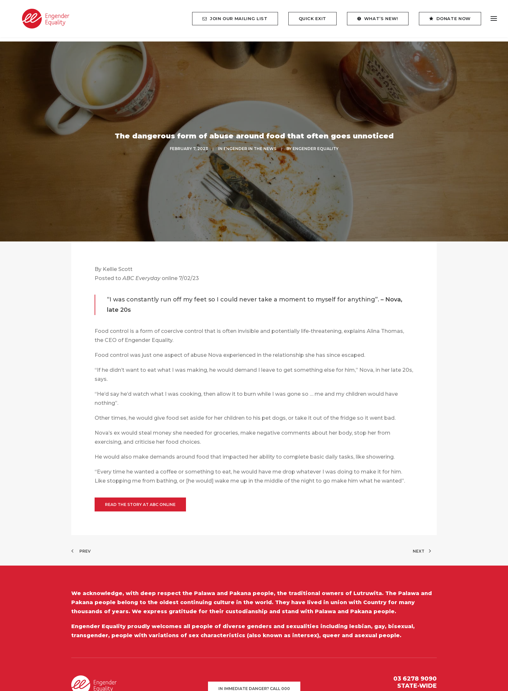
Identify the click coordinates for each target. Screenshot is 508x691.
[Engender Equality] (40, 21)
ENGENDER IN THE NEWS (250, 136)
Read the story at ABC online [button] (140, 478)
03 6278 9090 (415, 652)
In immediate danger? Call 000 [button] (254, 662)
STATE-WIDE (417, 659)
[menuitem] (237, 21)
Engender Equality (316, 136)
